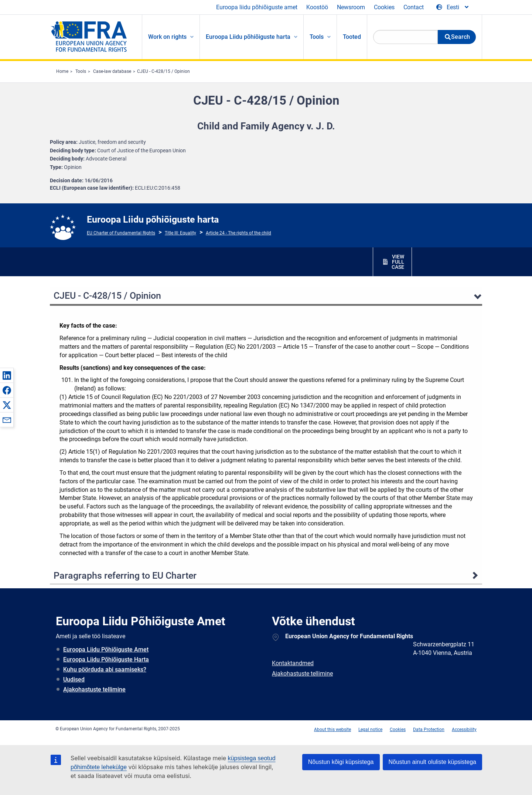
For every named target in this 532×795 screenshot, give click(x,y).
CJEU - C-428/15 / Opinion (163, 71)
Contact (413, 7)
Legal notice (370, 729)
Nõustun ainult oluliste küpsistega (432, 762)
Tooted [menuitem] (352, 36)
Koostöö (317, 7)
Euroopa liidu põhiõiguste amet (256, 7)
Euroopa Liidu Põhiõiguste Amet (106, 649)
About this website (332, 729)
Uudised (74, 679)
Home (62, 71)
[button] (6, 375)
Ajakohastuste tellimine (94, 689)
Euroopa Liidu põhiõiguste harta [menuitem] (248, 36)
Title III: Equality (180, 233)
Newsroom (351, 7)
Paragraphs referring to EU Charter (125, 575)
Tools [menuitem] (317, 36)
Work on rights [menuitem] (167, 36)
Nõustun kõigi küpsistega (341, 762)
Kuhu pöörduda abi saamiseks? (104, 669)
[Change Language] (453, 7)
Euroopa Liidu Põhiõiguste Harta (106, 659)
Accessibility (464, 729)
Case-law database (112, 71)
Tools (80, 71)
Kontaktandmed (293, 663)
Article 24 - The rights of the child (238, 233)
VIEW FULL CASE (398, 262)
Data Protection (428, 729)
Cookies (384, 7)
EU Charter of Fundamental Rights (121, 233)
